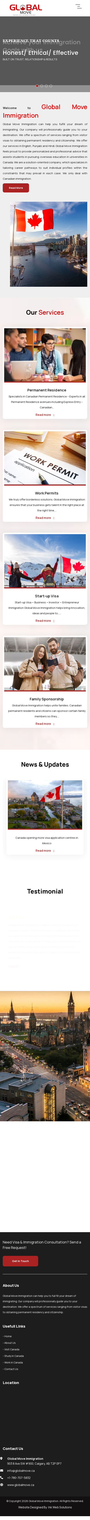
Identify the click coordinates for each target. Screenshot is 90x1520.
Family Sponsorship (47, 699)
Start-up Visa (46, 596)
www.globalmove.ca (20, 1485)
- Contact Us (10, 1369)
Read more (45, 415)
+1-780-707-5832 (18, 1478)
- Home (7, 1336)
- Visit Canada (11, 1349)
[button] (37, 85)
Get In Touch (20, 1261)
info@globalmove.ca (21, 1471)
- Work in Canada (13, 1362)
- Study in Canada (13, 1356)
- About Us (9, 1342)
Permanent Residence (46, 390)
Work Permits (46, 493)
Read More (16, 188)
